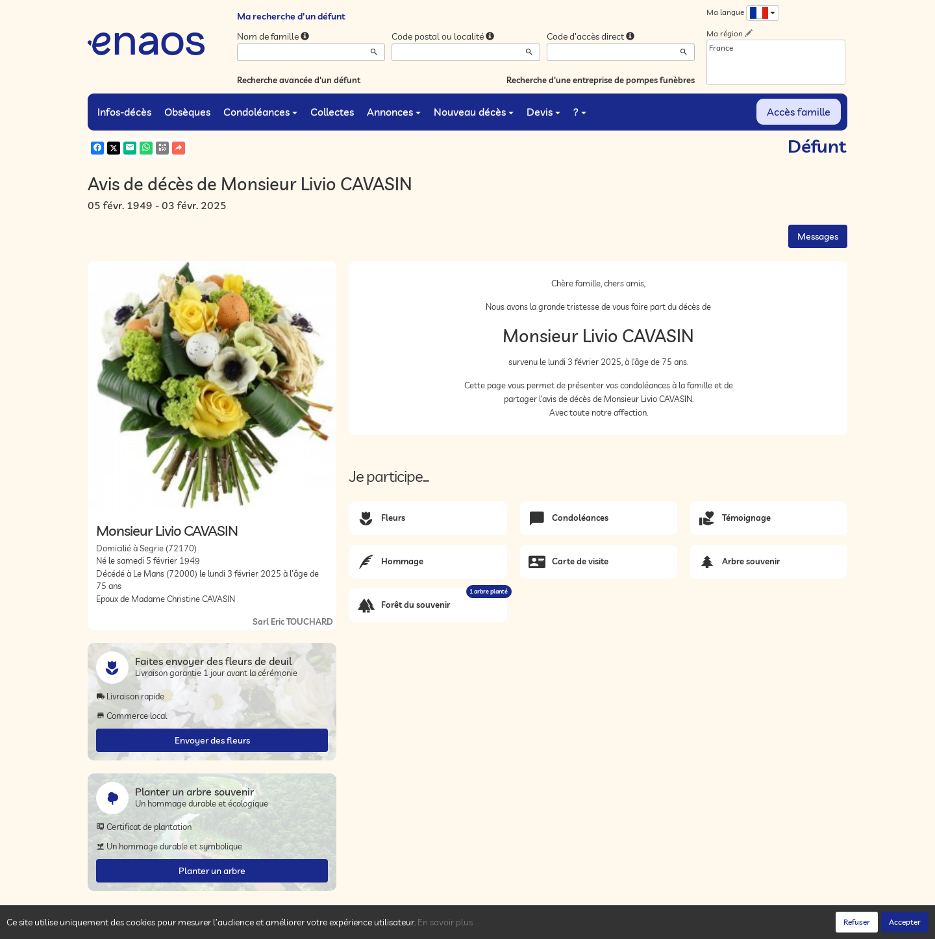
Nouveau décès (474, 111)
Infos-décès (124, 111)
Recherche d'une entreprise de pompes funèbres (600, 80)
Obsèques (187, 111)
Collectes (332, 111)
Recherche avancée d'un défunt (298, 80)
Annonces (394, 111)
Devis (543, 111)
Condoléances (260, 111)
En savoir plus (445, 922)
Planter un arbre (212, 871)
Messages (817, 236)
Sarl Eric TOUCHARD (293, 621)
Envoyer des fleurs (212, 740)
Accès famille (798, 111)
